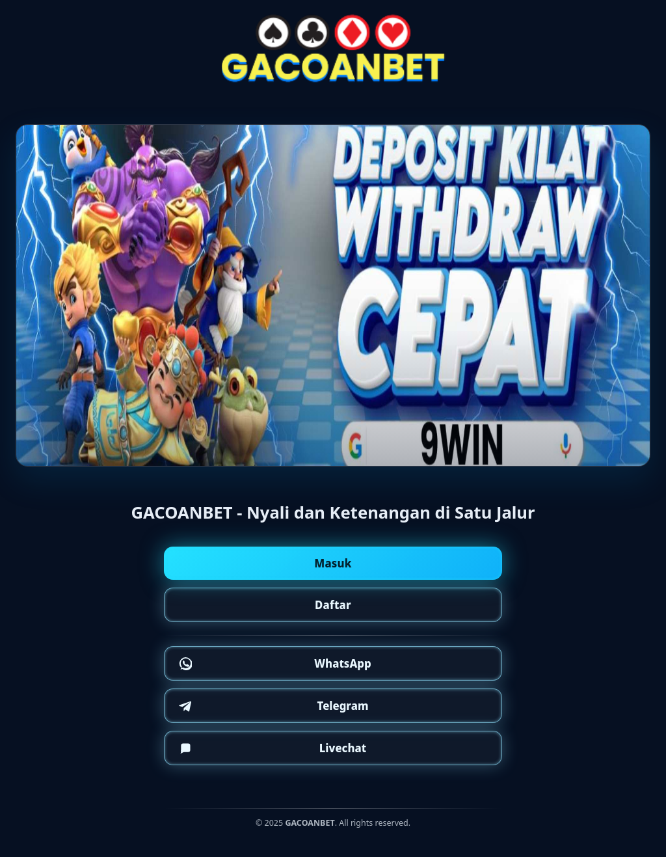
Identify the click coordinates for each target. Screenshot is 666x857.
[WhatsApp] (333, 663)
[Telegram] (333, 705)
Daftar (333, 604)
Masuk (333, 563)
